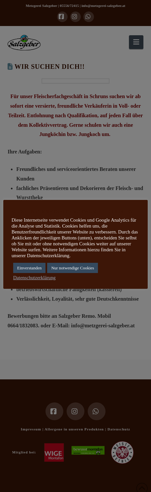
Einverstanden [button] (29, 267)
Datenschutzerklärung (34, 277)
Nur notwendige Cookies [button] (72, 267)
